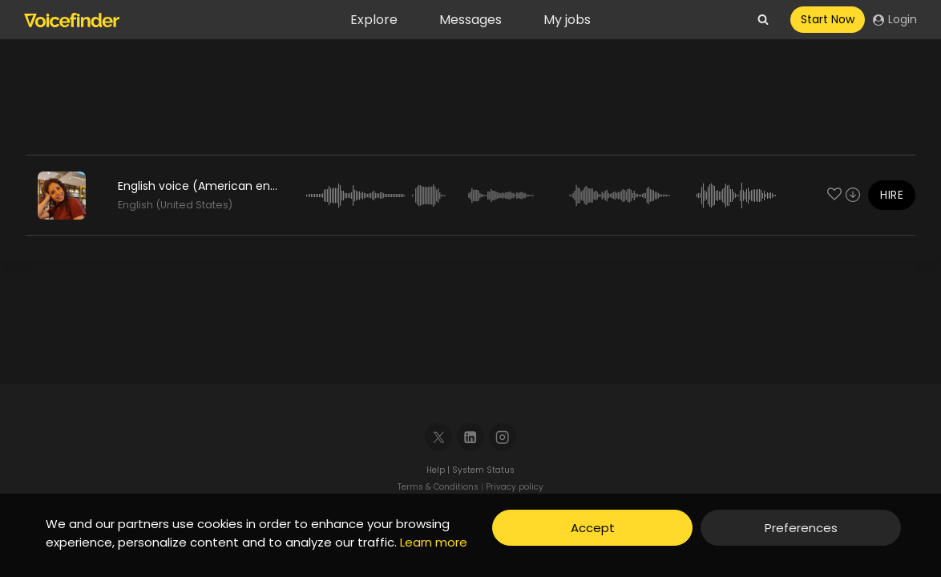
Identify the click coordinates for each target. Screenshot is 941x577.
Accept (593, 527)
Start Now (827, 19)
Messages (470, 19)
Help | (439, 470)
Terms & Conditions (438, 487)
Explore (374, 19)
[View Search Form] (763, 20)
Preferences (801, 527)
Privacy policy (514, 487)
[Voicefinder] (71, 20)
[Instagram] (503, 437)
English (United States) (175, 205)
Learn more (433, 542)
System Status (483, 470)
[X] (439, 437)
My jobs (567, 19)
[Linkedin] (471, 437)
